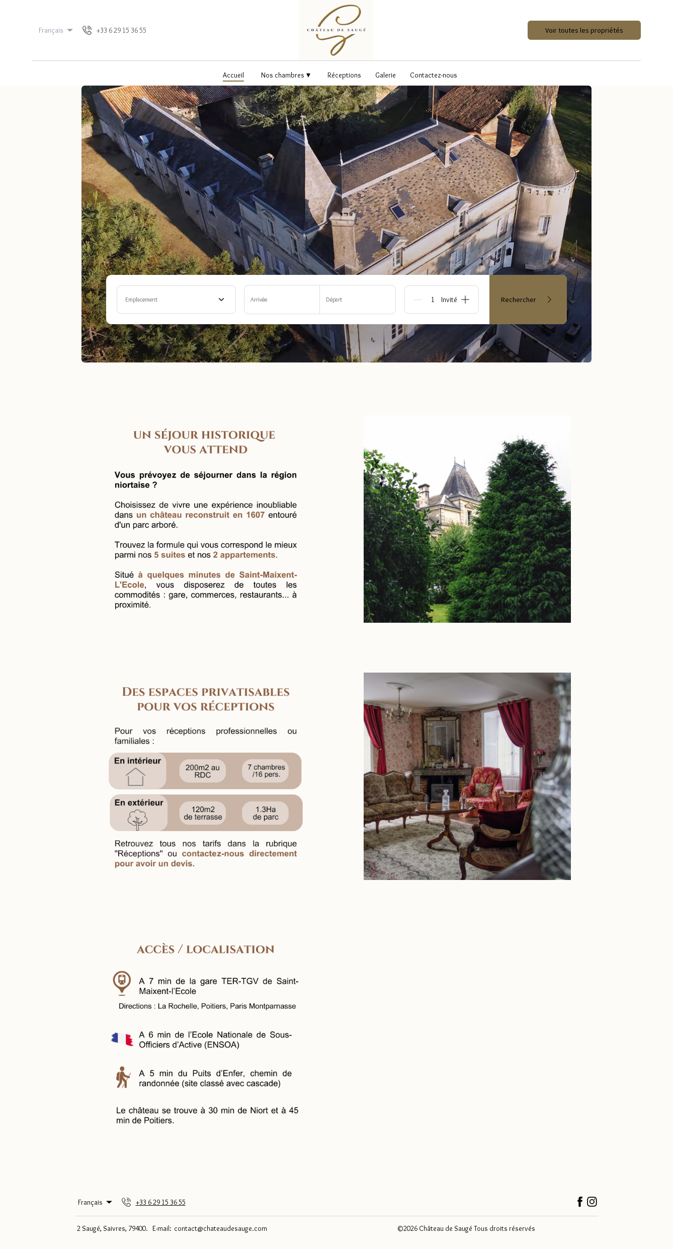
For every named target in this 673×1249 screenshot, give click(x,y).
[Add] (465, 299)
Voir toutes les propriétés (584, 30)
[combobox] (176, 299)
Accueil (233, 75)
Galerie (385, 75)
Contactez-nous (433, 75)
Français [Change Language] (56, 30)
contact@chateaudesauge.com (220, 1228)
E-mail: (162, 1228)
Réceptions (344, 75)
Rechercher (528, 299)
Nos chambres (285, 75)
